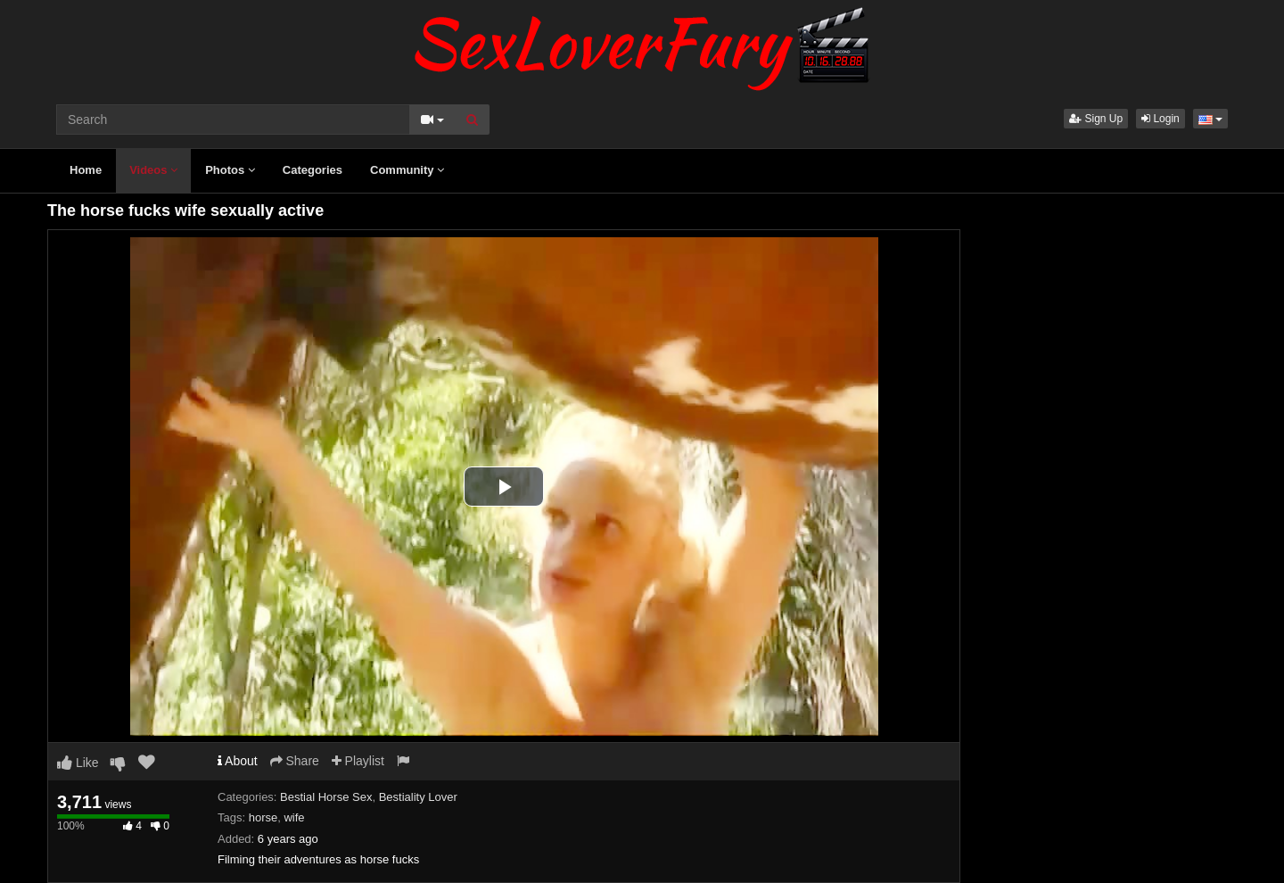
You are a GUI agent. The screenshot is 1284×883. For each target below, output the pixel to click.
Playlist (358, 761)
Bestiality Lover (418, 797)
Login (1160, 118)
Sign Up (1096, 118)
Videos (153, 170)
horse (263, 817)
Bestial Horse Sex (326, 797)
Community (407, 170)
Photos (230, 170)
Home (86, 170)
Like (78, 762)
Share (294, 761)
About (238, 761)
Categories (312, 170)
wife (294, 817)
